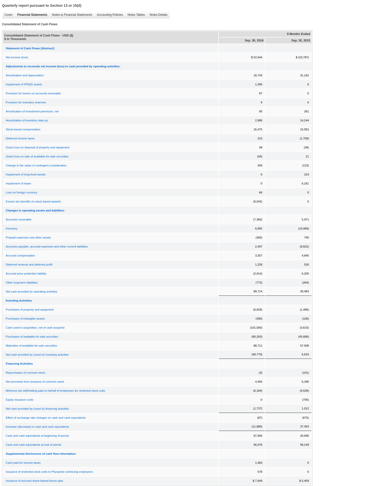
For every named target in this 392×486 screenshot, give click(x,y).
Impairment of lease (18, 183)
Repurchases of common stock (25, 372)
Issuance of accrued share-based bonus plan (34, 480)
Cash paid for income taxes (23, 462)
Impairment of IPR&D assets (24, 84)
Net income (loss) (17, 57)
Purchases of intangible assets (25, 318)
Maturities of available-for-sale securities (31, 345)
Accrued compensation (20, 255)
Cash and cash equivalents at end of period (33, 444)
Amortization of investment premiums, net (32, 111)
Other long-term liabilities (22, 282)
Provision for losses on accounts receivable (33, 93)
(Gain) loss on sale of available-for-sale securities (37, 156)
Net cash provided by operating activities (31, 291)
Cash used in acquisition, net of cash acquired (35, 327)
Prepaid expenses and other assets (28, 237)
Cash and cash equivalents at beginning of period (37, 435)
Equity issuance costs (20, 399)
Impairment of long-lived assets (26, 174)
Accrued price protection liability (26, 273)
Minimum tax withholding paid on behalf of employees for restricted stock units (55, 390)
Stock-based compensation (23, 129)
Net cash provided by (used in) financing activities (37, 408)
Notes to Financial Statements (71, 15)
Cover (7, 15)
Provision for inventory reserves (26, 102)
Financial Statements (31, 15)
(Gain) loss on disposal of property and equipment (37, 147)
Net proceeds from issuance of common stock (35, 381)
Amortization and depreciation (25, 75)
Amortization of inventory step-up (27, 120)
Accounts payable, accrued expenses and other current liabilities (47, 246)
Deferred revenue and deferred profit (29, 264)
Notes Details (157, 15)
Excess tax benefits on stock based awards (33, 201)
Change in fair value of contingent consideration (36, 165)
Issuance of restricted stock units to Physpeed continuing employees (49, 471)
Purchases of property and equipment (30, 309)
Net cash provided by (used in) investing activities (37, 354)
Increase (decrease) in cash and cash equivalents (37, 426)
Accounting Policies (108, 15)
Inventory (12, 228)
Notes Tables (135, 15)
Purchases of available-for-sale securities (32, 336)
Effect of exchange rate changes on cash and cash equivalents (46, 417)
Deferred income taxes (20, 138)
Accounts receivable (19, 219)
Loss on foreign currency (21, 192)
